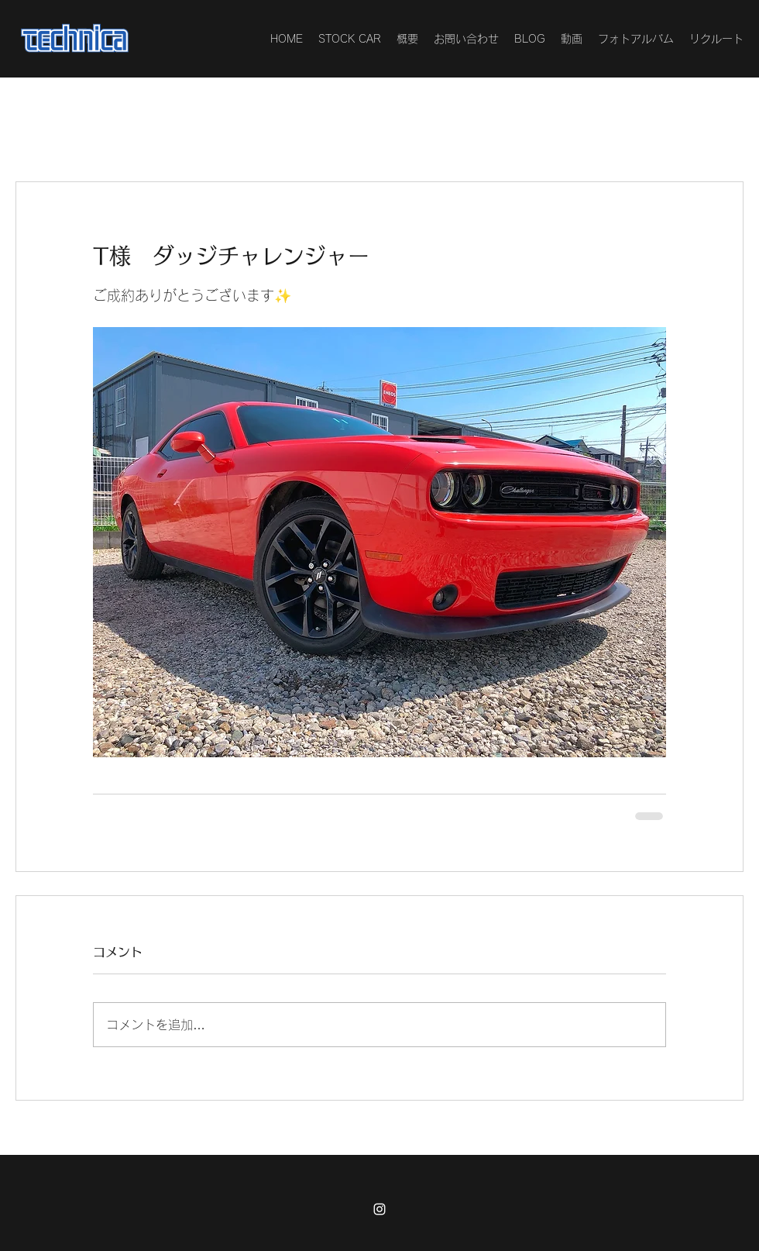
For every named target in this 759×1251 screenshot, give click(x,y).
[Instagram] (379, 1209)
